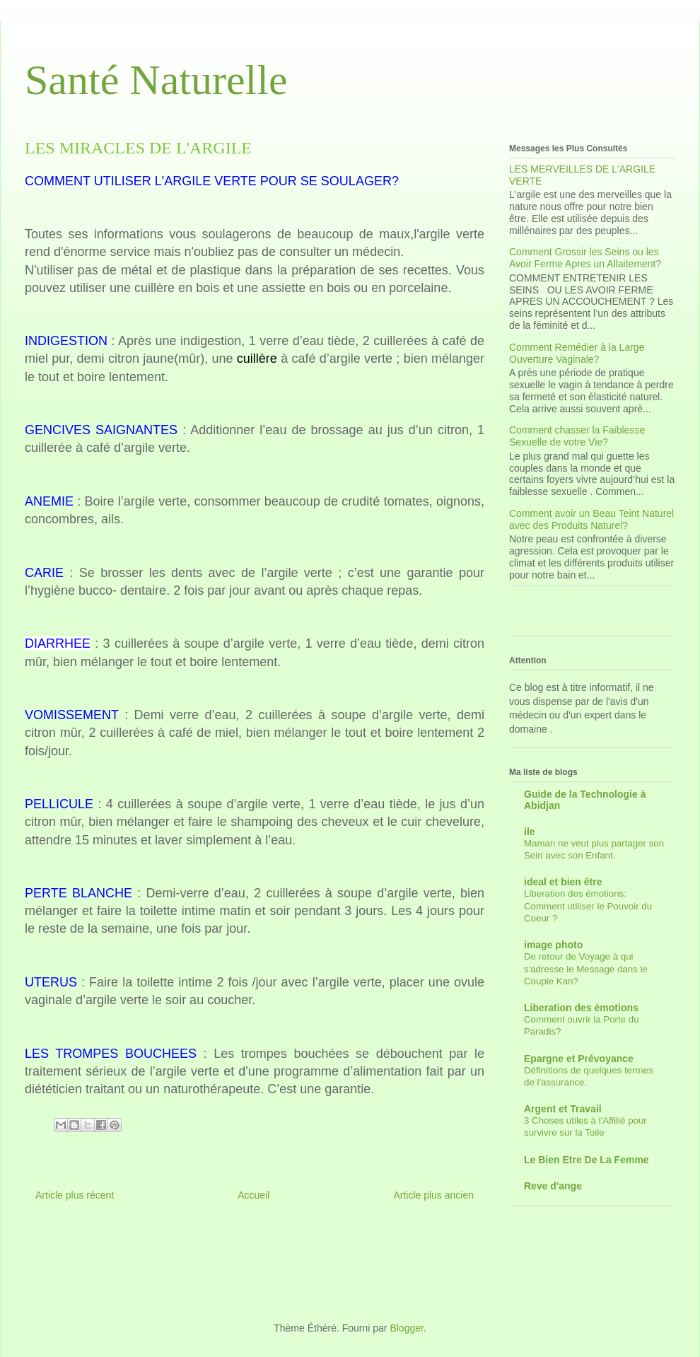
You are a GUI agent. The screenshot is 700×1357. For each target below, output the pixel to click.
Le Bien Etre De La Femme (586, 1159)
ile (529, 831)
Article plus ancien (433, 1195)
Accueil (253, 1195)
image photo (553, 944)
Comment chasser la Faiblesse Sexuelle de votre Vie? (577, 436)
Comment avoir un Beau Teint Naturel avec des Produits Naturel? (591, 519)
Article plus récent (74, 1195)
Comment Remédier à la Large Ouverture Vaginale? (576, 353)
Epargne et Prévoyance (579, 1058)
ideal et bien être (563, 881)
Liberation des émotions (581, 1007)
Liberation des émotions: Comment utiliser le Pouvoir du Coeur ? (588, 906)
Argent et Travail (563, 1108)
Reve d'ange (553, 1186)
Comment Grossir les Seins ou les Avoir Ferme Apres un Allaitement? (585, 257)
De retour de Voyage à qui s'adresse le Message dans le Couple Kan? (586, 968)
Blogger (406, 1328)
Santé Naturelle (156, 80)
